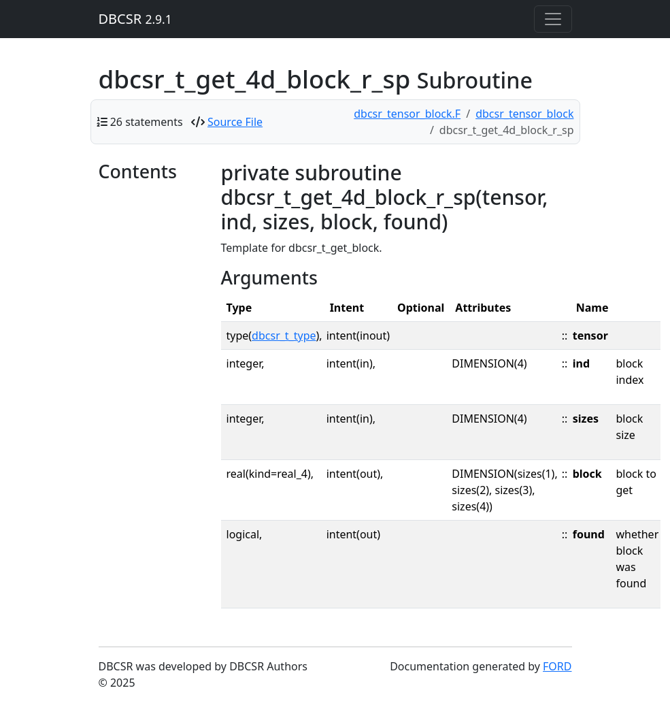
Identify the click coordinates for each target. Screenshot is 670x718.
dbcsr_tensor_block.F (407, 113)
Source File (235, 121)
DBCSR (135, 19)
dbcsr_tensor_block (524, 113)
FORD (557, 666)
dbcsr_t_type (284, 335)
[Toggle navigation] (553, 19)
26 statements (146, 121)
